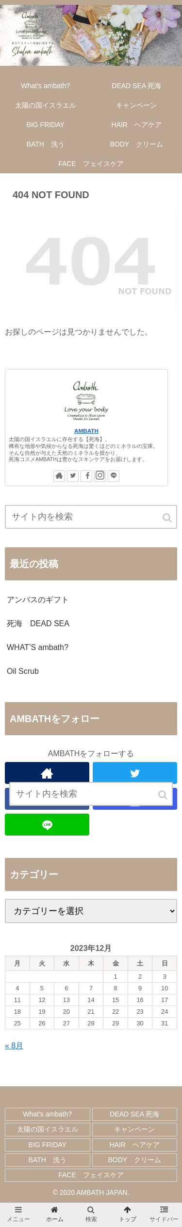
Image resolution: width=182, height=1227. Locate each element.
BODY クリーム (134, 1160)
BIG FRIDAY (47, 1145)
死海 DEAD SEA (38, 623)
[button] (168, 518)
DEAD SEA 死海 (134, 1114)
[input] (91, 517)
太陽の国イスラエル (47, 1129)
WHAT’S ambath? (37, 647)
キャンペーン (134, 1129)
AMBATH (86, 431)
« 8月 (14, 1045)
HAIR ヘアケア (135, 1145)
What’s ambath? (47, 1114)
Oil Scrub (23, 671)
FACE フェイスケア (91, 1175)
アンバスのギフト (38, 599)
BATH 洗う (47, 1160)
